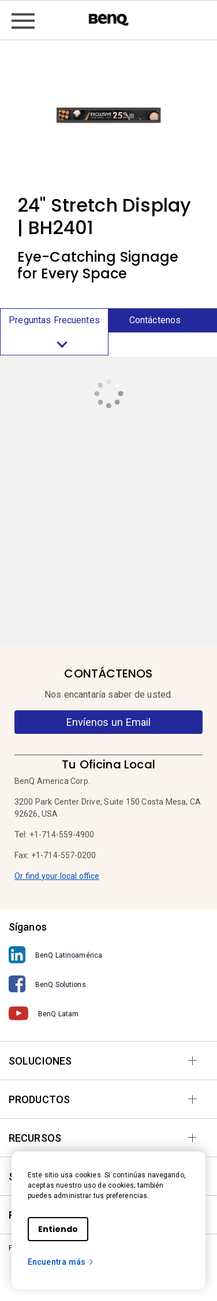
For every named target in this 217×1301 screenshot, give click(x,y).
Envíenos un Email (108, 722)
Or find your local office (56, 876)
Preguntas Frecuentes (54, 335)
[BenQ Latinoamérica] (108, 955)
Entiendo (58, 1229)
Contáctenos (155, 320)
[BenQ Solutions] (108, 984)
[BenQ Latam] (108, 1013)
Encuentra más (61, 1261)
